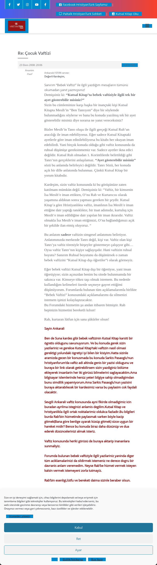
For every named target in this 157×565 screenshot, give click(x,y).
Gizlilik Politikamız (73, 559)
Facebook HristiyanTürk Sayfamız (83, 5)
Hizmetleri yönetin (19, 516)
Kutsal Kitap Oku (125, 14)
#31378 (130, 65)
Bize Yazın (97, 559)
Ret (78, 539)
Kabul (79, 527)
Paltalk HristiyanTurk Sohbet (80, 14)
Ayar (78, 550)
